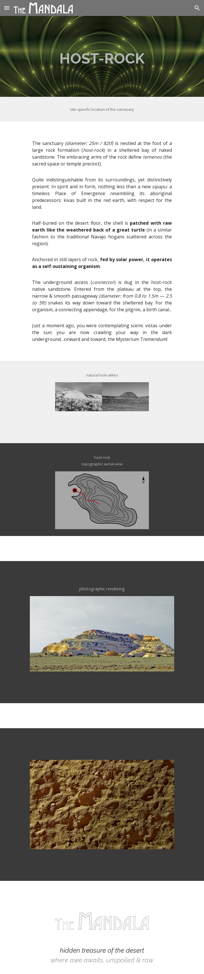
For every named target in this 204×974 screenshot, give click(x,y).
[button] (7, 8)
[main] (102, 56)
